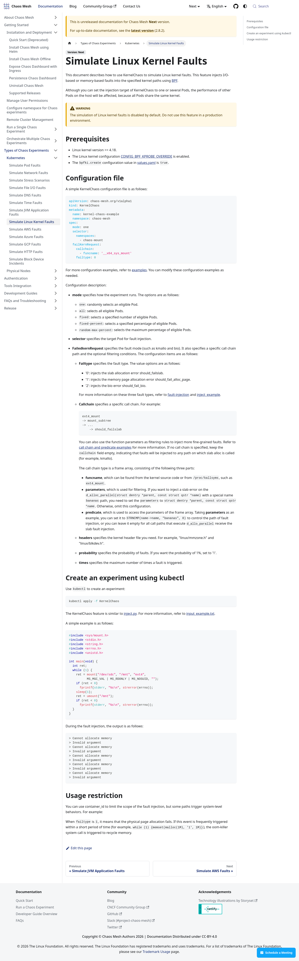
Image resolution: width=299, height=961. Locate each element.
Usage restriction (257, 39)
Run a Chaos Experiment (35, 907)
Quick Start (24, 900)
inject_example (208, 394)
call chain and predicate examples (105, 447)
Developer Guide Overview (36, 914)
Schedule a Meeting (276, 952)
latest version (142, 30)
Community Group (99, 6)
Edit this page (79, 848)
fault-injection (178, 394)
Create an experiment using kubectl (269, 33)
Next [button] (192, 6)
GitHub (114, 914)
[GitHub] (236, 6)
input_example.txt (200, 613)
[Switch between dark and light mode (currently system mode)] (245, 6)
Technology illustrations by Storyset (228, 900)
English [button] (215, 6)
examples (139, 270)
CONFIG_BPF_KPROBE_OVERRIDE (146, 156)
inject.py (130, 613)
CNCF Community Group (128, 907)
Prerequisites (255, 21)
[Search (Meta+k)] (273, 6)
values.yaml (146, 162)
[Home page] (70, 43)
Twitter (114, 927)
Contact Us (131, 6)
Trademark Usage (156, 951)
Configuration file (257, 27)
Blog (72, 6)
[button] (31, 17)
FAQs (20, 920)
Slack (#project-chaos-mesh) (131, 920)
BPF (174, 80)
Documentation (50, 6)
